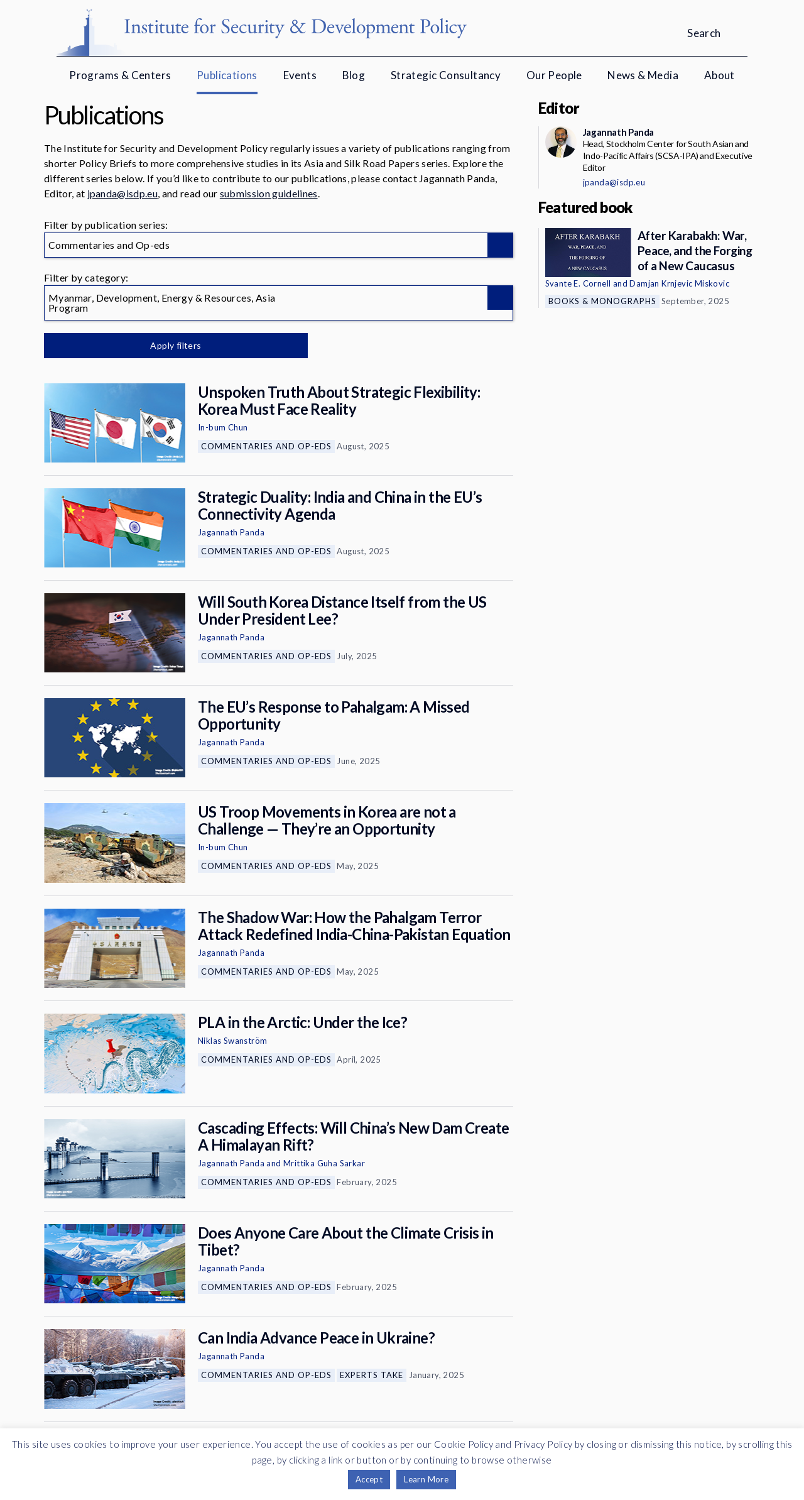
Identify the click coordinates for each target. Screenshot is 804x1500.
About (719, 75)
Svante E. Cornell (578, 283)
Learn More (426, 1479)
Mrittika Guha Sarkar (324, 1163)
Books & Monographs (602, 301)
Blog (354, 75)
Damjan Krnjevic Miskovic (679, 283)
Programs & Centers (120, 75)
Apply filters (175, 345)
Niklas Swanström (232, 1041)
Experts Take (371, 1375)
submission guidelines (269, 193)
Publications (227, 75)
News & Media (642, 75)
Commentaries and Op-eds (266, 446)
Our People (554, 75)
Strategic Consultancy (446, 75)
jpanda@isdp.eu (122, 193)
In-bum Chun (222, 427)
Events (300, 75)
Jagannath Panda (231, 532)
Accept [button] (369, 1479)
